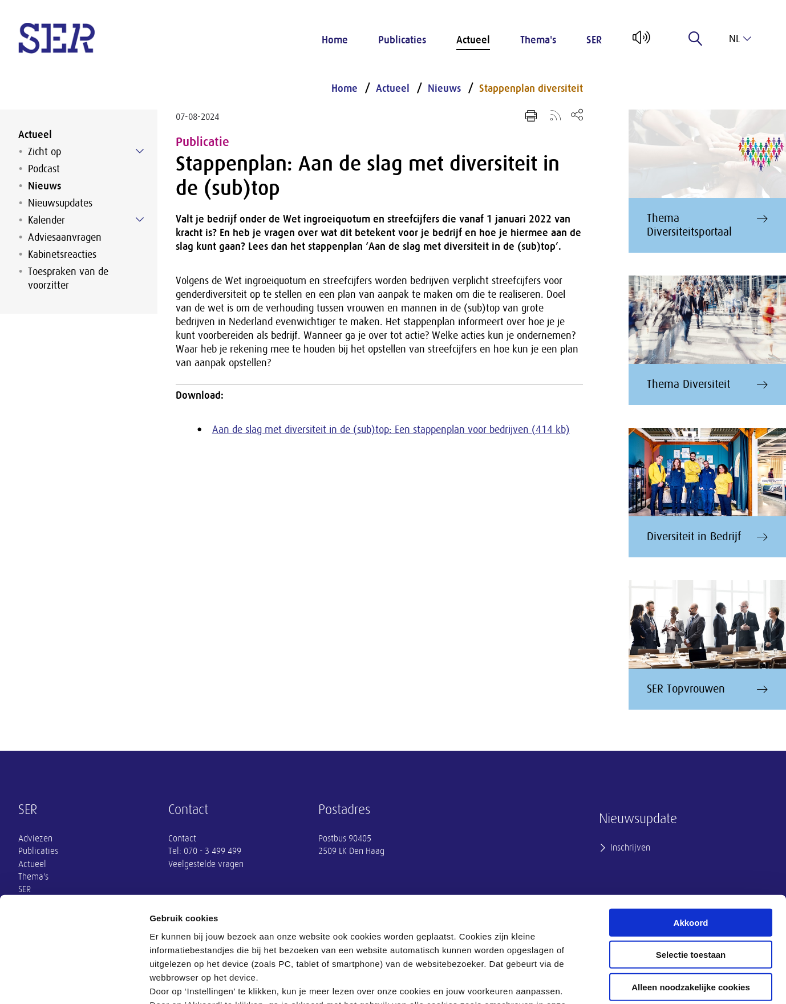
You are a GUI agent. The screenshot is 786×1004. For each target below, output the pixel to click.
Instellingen (613, 981)
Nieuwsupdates (60, 203)
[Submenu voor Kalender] (140, 219)
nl (740, 39)
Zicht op (44, 151)
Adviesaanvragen (65, 237)
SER (594, 40)
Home (335, 40)
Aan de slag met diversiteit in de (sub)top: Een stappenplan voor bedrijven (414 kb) (391, 429)
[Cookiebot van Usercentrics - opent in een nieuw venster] (74, 981)
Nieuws (44, 186)
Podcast (44, 169)
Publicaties (402, 40)
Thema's (538, 40)
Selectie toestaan (691, 859)
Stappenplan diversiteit (531, 88)
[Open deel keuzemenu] (577, 114)
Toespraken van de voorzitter (68, 278)
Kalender (46, 220)
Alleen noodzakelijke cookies (690, 892)
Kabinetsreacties (62, 254)
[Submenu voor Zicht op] (140, 151)
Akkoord (691, 827)
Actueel (473, 40)
